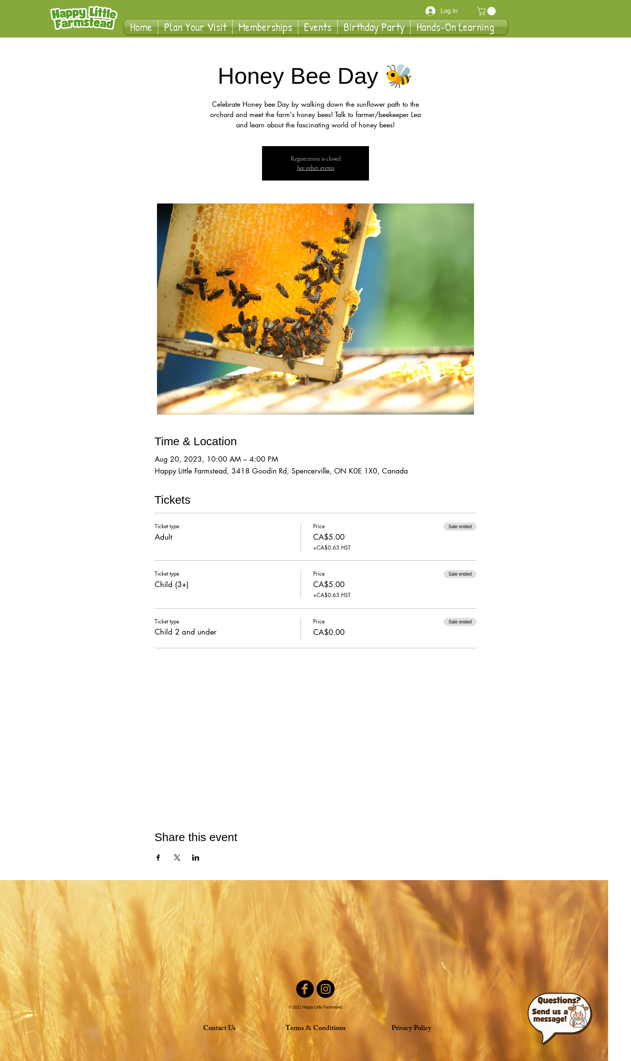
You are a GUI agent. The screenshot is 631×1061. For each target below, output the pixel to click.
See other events (315, 168)
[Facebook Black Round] (305, 989)
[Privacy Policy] (411, 1029)
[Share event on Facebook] (158, 857)
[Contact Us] (219, 1029)
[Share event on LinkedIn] (195, 857)
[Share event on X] (177, 857)
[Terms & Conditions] (315, 1029)
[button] (487, 11)
